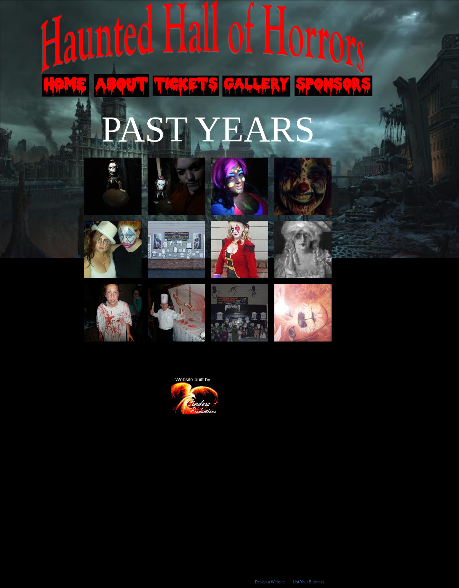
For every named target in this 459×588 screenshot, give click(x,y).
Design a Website (270, 582)
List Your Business (308, 582)
